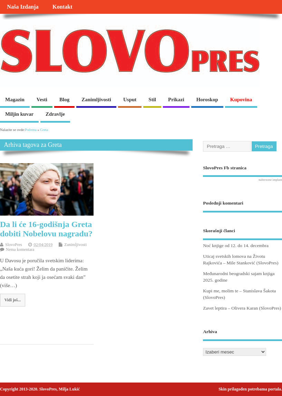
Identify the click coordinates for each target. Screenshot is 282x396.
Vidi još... (12, 300)
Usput (129, 99)
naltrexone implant (270, 179)
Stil (152, 99)
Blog (64, 99)
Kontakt (62, 7)
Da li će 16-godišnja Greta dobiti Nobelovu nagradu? (46, 229)
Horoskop (207, 99)
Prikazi (176, 99)
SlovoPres (13, 244)
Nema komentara (20, 249)
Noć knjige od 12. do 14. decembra (236, 245)
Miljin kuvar (19, 114)
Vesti (42, 99)
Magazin (15, 99)
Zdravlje (55, 114)
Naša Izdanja (22, 7)
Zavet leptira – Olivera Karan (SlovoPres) (242, 308)
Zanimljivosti (96, 99)
